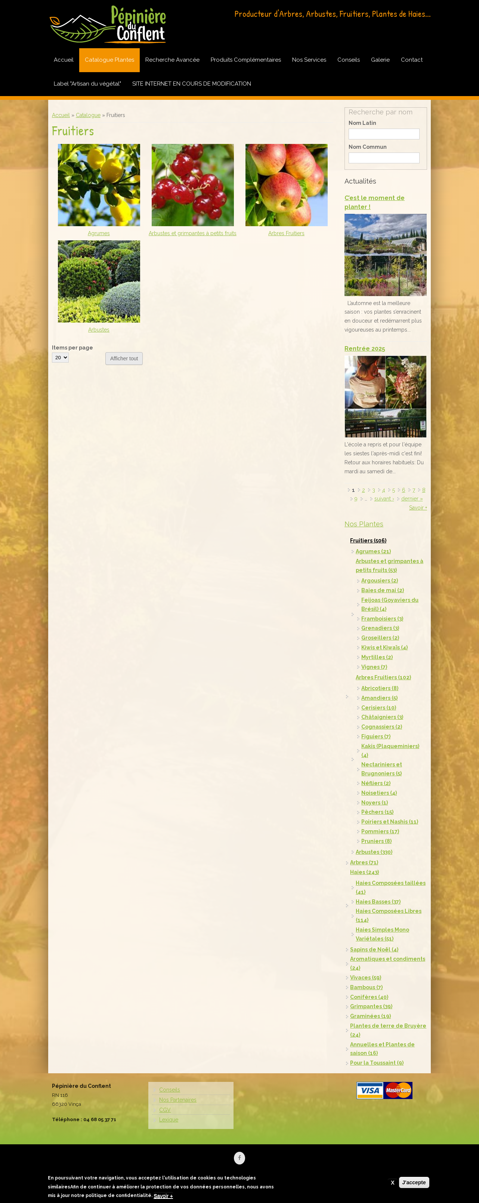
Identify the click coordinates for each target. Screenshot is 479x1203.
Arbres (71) (364, 862)
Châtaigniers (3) (382, 717)
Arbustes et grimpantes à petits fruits (193, 233)
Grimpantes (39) (371, 1006)
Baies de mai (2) (382, 590)
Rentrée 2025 (364, 348)
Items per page (72, 348)
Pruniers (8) (376, 841)
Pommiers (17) (380, 831)
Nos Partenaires (178, 1100)
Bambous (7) (366, 987)
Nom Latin (362, 123)
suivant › (384, 499)
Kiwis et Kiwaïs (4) (384, 647)
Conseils (348, 59)
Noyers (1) (374, 803)
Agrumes (99, 233)
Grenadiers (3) (380, 628)
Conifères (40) (369, 997)
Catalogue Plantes (109, 59)
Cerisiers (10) (378, 708)
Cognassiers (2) (381, 727)
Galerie (380, 59)
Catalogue (88, 115)
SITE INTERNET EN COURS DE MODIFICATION (191, 83)
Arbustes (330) (374, 852)
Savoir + (418, 508)
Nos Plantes (363, 524)
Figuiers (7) (375, 736)
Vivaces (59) (365, 978)
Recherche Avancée (172, 59)
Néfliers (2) (375, 783)
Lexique (168, 1120)
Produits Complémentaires (246, 59)
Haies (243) (364, 872)
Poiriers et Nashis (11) (389, 822)
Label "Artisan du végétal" (87, 83)
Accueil (64, 59)
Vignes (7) (374, 667)
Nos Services (309, 59)
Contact (412, 59)
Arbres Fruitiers (286, 233)
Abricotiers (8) (379, 688)
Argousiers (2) (379, 581)
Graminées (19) (370, 1016)
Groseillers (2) (380, 638)
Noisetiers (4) (379, 793)
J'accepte (414, 1184)
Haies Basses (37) (378, 902)
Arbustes (98, 330)
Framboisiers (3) (382, 619)
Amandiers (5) (379, 698)
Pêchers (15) (377, 812)
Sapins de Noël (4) (374, 950)
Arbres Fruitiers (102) (383, 677)
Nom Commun (368, 147)
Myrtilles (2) (377, 657)
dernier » (412, 499)
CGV (165, 1110)
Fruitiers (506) (368, 541)
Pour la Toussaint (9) (377, 1063)
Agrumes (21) (373, 551)
